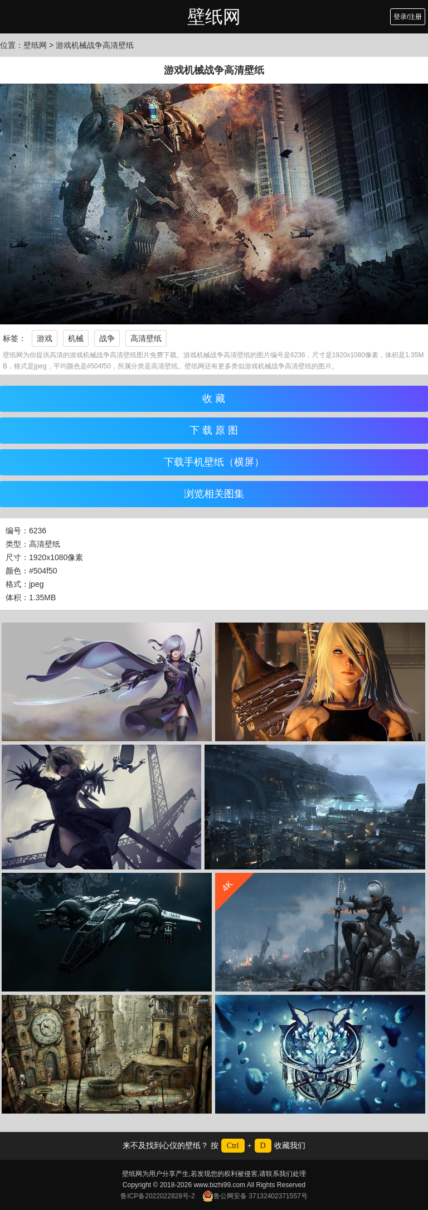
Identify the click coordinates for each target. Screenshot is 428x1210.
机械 (76, 338)
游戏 (44, 338)
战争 (107, 338)
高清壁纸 (146, 338)
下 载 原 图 (213, 430)
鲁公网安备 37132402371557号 (255, 1196)
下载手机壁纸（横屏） (214, 462)
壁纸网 (214, 17)
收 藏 (213, 398)
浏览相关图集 (214, 493)
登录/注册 (407, 17)
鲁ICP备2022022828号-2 (157, 1196)
